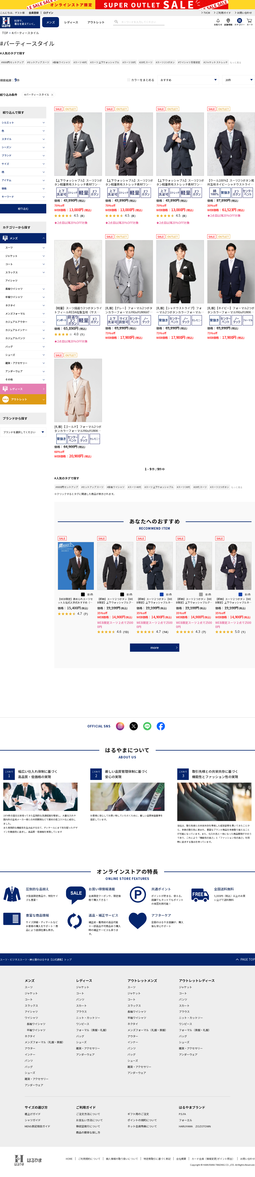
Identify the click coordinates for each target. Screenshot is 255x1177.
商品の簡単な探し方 (88, 1132)
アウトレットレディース (197, 980)
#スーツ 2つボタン (165, 62)
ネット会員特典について (142, 1126)
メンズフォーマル (15, 313)
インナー (30, 1054)
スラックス (11, 272)
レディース (71, 22)
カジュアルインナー (16, 330)
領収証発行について (88, 1126)
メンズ (50, 22)
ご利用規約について (89, 1158)
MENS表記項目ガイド (37, 1126)
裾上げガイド (33, 1114)
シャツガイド (33, 1120)
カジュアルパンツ (15, 338)
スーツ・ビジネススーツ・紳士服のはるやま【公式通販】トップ (36, 959)
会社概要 (181, 1158)
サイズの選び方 (36, 1107)
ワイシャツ (31, 1018)
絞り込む (23, 209)
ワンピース (82, 1024)
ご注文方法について (88, 1114)
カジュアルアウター (16, 321)
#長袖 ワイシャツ (61, 62)
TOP (5, 33)
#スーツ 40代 (80, 62)
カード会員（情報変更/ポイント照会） (213, 1158)
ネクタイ (10, 305)
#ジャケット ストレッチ (216, 62)
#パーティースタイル (39, 94)
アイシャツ (11, 280)
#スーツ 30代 (129, 62)
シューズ (10, 354)
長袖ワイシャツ (14, 288)
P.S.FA (182, 1114)
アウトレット (96, 22)
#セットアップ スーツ (38, 62)
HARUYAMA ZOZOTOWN (195, 1126)
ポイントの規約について (142, 1120)
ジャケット (11, 256)
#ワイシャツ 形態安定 (189, 62)
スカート (81, 1006)
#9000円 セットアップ (12, 62)
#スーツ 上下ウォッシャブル (104, 62)
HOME (69, 1158)
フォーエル (185, 1120)
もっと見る (235, 62)
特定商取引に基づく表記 (157, 1158)
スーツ (9, 247)
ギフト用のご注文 (138, 1114)
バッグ (9, 346)
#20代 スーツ (145, 62)
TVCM (207, 12)
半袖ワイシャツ (14, 297)
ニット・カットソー (88, 1018)
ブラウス (81, 1011)
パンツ (29, 1061)
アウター (30, 1048)
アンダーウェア (14, 371)
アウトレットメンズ (142, 980)
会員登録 (34, 12)
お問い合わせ (244, 12)
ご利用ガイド (223, 12)
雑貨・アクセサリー (16, 363)
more (155, 647)
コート (9, 264)
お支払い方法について (89, 1120)
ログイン (48, 12)
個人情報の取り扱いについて (122, 1158)
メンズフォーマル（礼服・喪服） (45, 1042)
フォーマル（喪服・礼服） (92, 1030)
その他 (9, 379)
